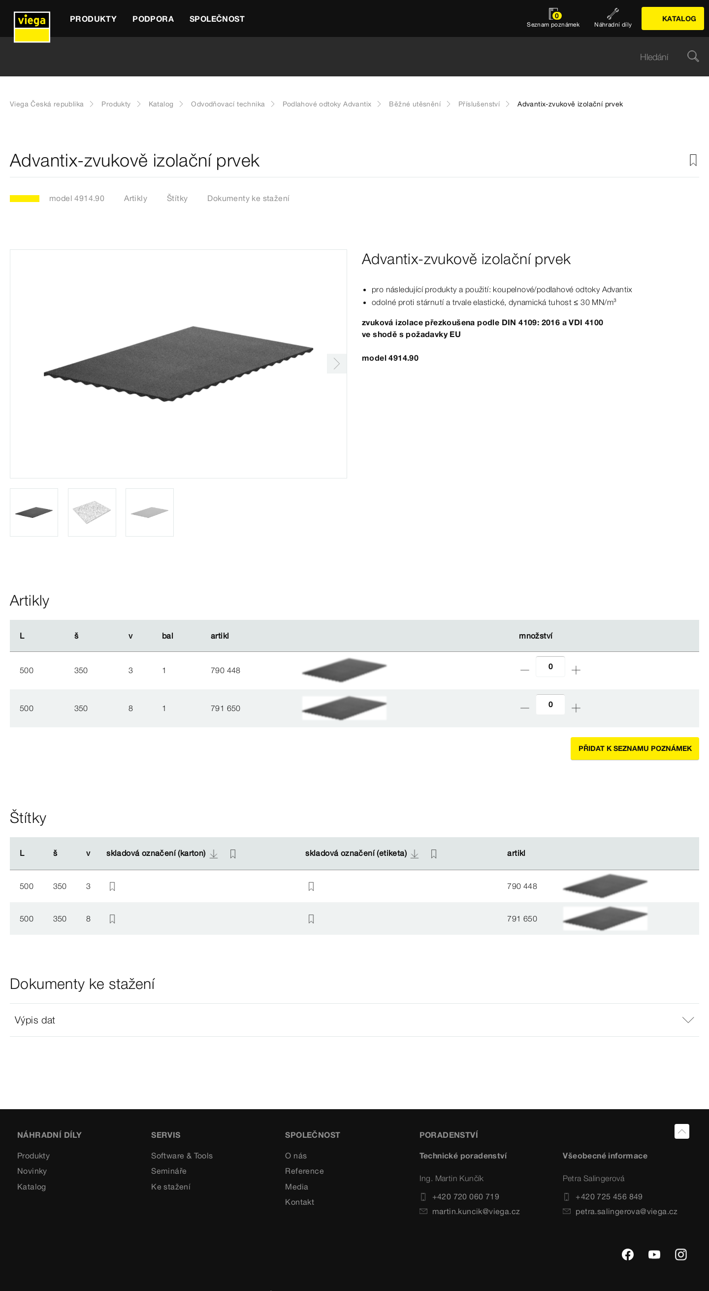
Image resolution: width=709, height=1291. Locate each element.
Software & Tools (182, 1155)
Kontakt (299, 1202)
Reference (304, 1171)
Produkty (115, 104)
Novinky (32, 1171)
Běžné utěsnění (415, 104)
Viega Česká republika (47, 104)
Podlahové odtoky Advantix (327, 104)
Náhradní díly (49, 1135)
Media (296, 1186)
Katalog (161, 104)
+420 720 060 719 (459, 1196)
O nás (296, 1155)
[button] (354, 1020)
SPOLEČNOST (312, 1135)
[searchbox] (346, 57)
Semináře (169, 1171)
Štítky (177, 198)
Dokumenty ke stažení (248, 198)
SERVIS (165, 1135)
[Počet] (550, 666)
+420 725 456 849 (603, 1196)
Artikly (135, 198)
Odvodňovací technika (228, 104)
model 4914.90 (76, 198)
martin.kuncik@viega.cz (469, 1211)
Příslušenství (479, 104)
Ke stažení (171, 1186)
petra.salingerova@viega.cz (620, 1211)
